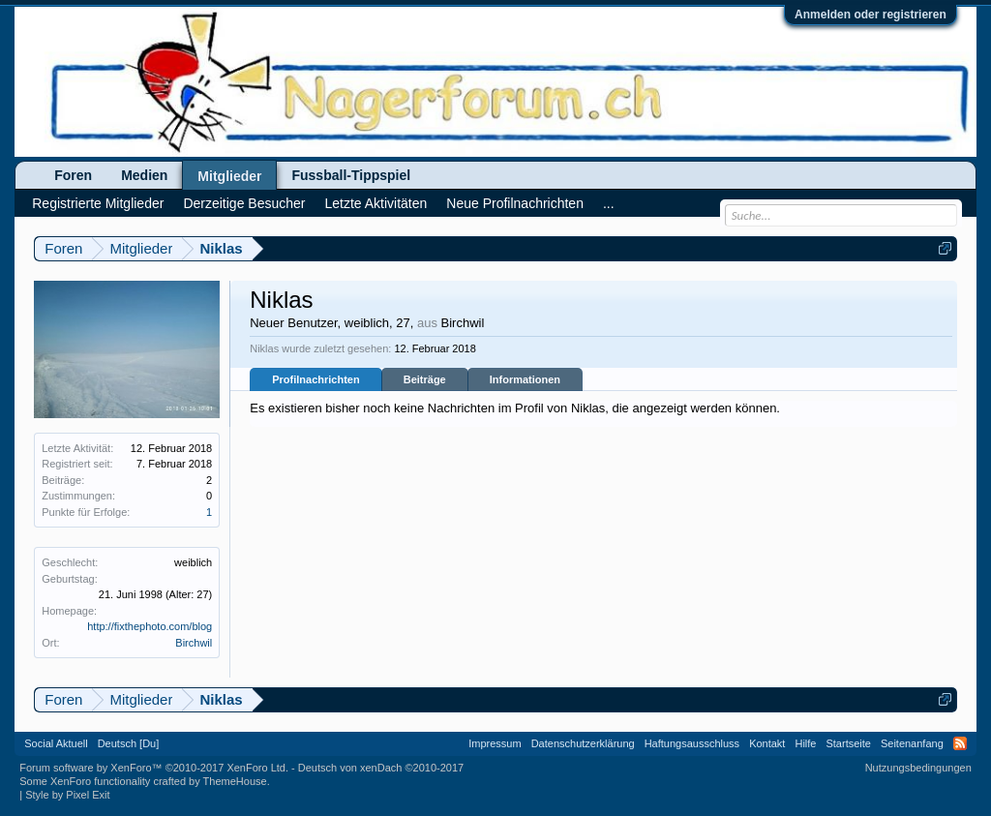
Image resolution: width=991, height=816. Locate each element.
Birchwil (193, 643)
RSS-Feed (960, 743)
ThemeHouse (235, 781)
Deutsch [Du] (129, 743)
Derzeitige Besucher (244, 203)
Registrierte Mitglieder (98, 203)
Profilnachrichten (315, 379)
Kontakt (767, 743)
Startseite (848, 743)
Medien (144, 175)
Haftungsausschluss (692, 743)
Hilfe (805, 743)
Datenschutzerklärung (583, 743)
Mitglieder (229, 176)
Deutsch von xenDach (381, 767)
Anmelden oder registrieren (870, 14)
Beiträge (425, 379)
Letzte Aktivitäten (375, 203)
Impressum (494, 743)
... (609, 203)
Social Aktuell (55, 743)
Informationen (525, 379)
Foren (73, 175)
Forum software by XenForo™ (153, 767)
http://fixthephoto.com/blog (149, 626)
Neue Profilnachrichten (515, 203)
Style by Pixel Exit (67, 795)
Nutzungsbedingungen (918, 767)
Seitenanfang (912, 743)
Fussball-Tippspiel (350, 175)
